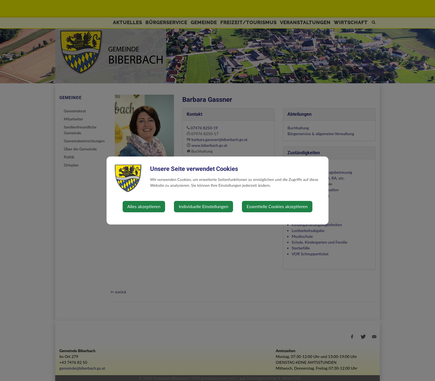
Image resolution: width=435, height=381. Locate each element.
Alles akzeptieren (143, 206)
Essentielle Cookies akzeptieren (277, 206)
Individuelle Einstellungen (203, 206)
